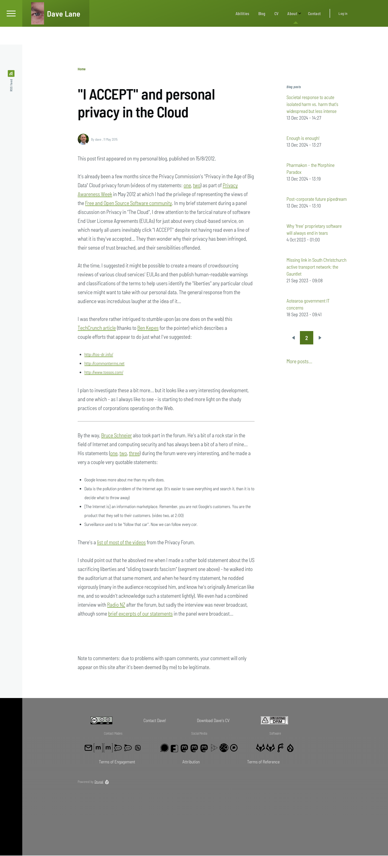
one (187, 185)
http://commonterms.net (104, 363)
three (134, 453)
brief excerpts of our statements (140, 613)
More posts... (299, 361)
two (196, 185)
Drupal (99, 782)
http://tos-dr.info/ (98, 354)
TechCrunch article (97, 328)
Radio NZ (116, 604)
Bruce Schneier (116, 435)
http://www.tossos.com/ (103, 372)
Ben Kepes (148, 328)
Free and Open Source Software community (128, 203)
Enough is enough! (303, 138)
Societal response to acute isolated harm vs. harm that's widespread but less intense (312, 104)
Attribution (191, 762)
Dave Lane (63, 31)
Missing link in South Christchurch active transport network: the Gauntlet (316, 267)
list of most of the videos (121, 542)
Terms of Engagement (117, 762)
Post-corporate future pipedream (317, 199)
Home (82, 69)
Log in (343, 31)
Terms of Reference (263, 762)
